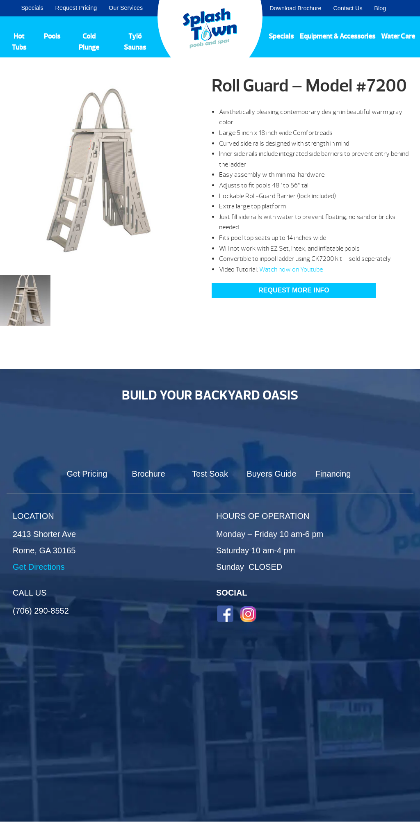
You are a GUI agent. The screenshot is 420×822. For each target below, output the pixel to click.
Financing (333, 473)
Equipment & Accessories (337, 36)
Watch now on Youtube (291, 269)
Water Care (398, 36)
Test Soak (210, 473)
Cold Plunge (89, 42)
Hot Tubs (19, 42)
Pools (52, 36)
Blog (380, 8)
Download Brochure (295, 8)
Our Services (126, 8)
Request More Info (293, 290)
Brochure (148, 473)
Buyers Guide (271, 473)
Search (403, 8)
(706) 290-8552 (41, 610)
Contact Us (347, 8)
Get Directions (39, 566)
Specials (32, 8)
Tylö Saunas (135, 42)
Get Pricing (87, 473)
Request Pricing (76, 8)
